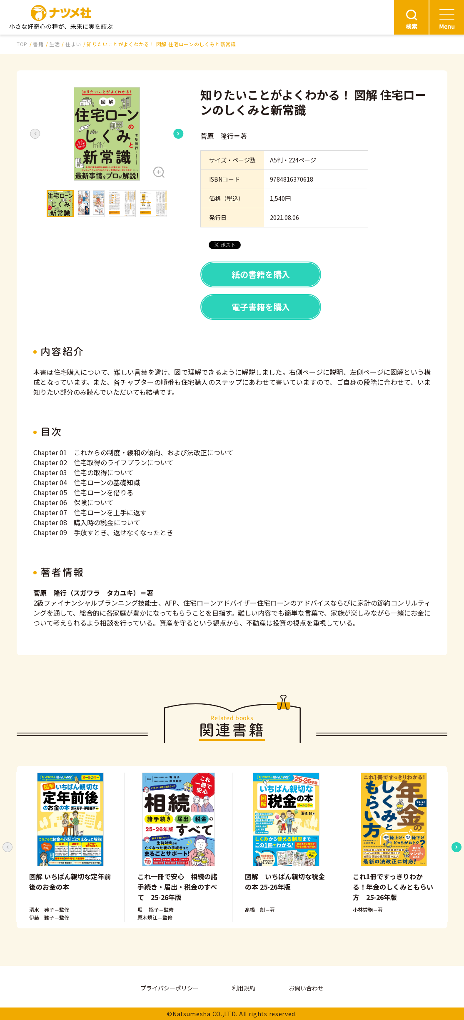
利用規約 (243, 988)
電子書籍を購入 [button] (261, 307)
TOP (22, 43)
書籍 (38, 43)
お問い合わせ (306, 988)
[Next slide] (178, 134)
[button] (107, 134)
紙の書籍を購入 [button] (261, 274)
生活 (54, 43)
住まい (73, 43)
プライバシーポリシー (169, 988)
